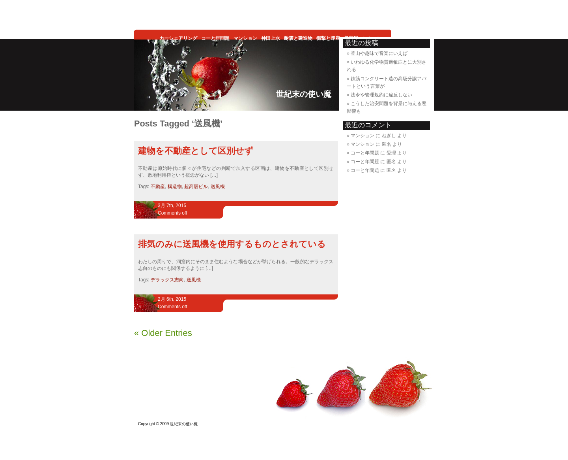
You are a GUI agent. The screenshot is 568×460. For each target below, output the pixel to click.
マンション (362, 135)
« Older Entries (163, 333)
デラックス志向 (167, 280)
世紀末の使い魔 (303, 94)
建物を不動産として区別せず (195, 151)
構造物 (175, 186)
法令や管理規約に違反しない (381, 95)
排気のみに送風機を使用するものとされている (232, 244)
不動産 (158, 186)
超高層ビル (196, 186)
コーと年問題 (365, 153)
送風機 (218, 186)
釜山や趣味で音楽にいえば (379, 53)
